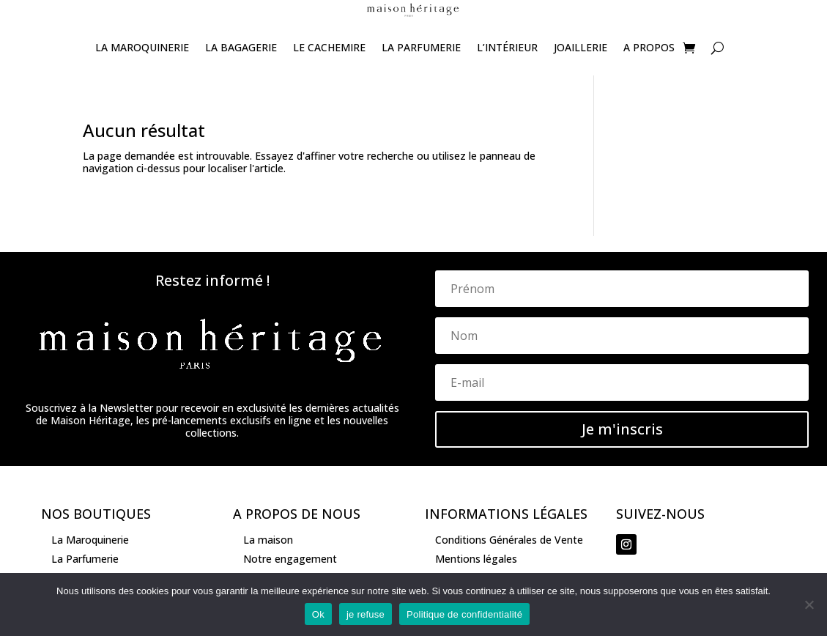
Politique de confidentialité (464, 614)
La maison (268, 540)
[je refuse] (808, 604)
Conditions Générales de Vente (509, 540)
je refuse (365, 614)
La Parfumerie (421, 47)
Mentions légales (476, 559)
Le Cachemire (329, 47)
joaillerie (580, 47)
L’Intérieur (507, 47)
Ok (318, 614)
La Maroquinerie (142, 47)
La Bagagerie (241, 47)
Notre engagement (290, 559)
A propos (649, 47)
